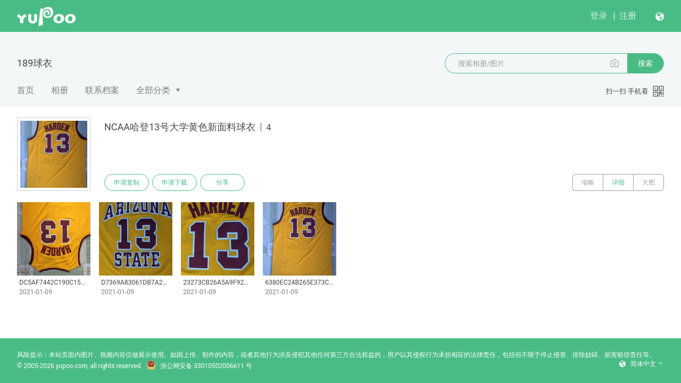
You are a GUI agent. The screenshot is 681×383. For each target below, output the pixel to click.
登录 (598, 16)
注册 (627, 16)
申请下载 (174, 182)
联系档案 (102, 90)
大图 (648, 182)
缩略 (588, 182)
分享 (222, 182)
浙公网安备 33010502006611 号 (199, 366)
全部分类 (153, 90)
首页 (25, 90)
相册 (59, 90)
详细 (618, 182)
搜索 (645, 63)
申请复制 (126, 182)
